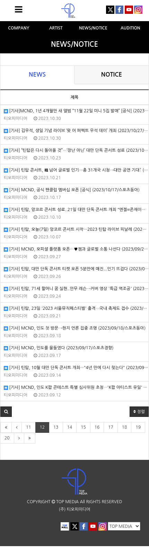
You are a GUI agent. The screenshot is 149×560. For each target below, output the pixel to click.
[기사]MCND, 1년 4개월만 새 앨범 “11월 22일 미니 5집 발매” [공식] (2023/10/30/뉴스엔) (76, 111)
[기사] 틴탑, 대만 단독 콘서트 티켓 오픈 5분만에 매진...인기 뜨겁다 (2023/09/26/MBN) (76, 269)
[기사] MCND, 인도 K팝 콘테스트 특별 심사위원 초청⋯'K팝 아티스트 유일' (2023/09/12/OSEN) (76, 387)
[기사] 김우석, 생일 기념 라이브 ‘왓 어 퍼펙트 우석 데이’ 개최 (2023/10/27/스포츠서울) (76, 131)
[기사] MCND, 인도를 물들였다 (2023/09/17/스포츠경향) (59, 348)
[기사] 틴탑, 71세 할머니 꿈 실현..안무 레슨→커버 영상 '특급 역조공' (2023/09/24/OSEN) (76, 289)
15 (83, 427)
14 (69, 427)
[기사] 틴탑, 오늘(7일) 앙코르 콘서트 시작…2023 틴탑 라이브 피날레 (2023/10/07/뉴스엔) (76, 229)
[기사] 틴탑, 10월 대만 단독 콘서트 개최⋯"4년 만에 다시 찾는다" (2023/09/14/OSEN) (76, 368)
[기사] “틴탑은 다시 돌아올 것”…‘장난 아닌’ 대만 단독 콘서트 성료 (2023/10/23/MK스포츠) (76, 150)
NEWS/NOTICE (93, 28)
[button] (6, 411)
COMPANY (18, 28)
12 (42, 427)
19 (138, 427)
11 (28, 427)
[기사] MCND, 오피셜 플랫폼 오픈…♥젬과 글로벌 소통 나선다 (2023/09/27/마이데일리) (76, 249)
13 (56, 427)
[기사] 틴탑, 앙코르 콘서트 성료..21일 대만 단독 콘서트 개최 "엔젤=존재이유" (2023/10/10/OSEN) (76, 210)
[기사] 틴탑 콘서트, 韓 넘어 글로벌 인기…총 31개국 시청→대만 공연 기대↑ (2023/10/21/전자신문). (76, 170)
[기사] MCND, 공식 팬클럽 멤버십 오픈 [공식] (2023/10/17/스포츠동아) (72, 190)
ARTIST (56, 28)
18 (124, 427)
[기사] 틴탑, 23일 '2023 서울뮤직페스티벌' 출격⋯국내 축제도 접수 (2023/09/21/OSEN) (76, 308)
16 (97, 427)
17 (110, 427)
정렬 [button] (139, 412)
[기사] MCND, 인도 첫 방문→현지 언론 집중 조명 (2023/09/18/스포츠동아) (75, 328)
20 (7, 438)
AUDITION (130, 28)
